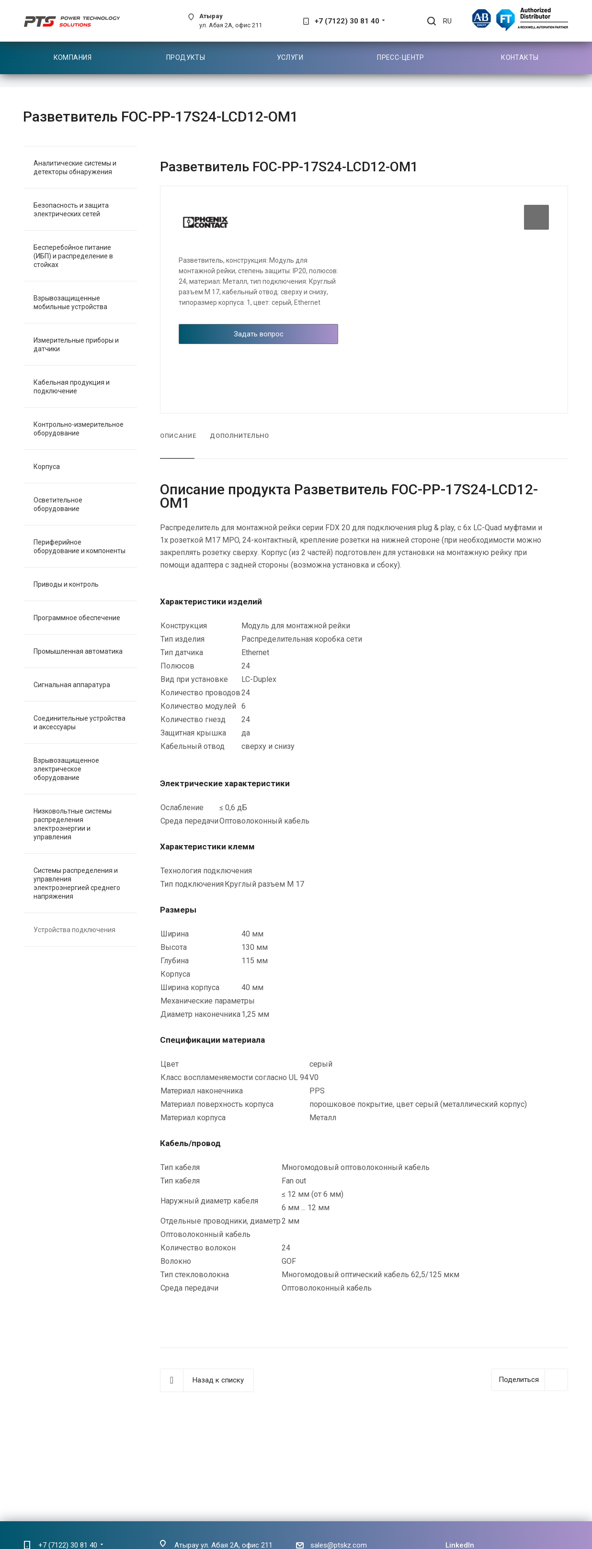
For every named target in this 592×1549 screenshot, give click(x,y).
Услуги (290, 57)
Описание (178, 435)
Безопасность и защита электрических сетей (71, 209)
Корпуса (47, 466)
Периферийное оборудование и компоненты (79, 546)
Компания (72, 57)
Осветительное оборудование (58, 504)
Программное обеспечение (77, 618)
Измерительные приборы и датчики (76, 344)
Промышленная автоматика (78, 651)
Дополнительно (239, 435)
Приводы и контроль (66, 584)
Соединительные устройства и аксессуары (79, 722)
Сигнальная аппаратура (72, 685)
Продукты (185, 57)
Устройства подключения (74, 930)
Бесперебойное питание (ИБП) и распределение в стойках (73, 256)
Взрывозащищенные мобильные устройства (70, 302)
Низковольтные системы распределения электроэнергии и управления (73, 824)
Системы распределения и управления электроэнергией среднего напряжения (77, 883)
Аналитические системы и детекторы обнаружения (75, 167)
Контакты (519, 57)
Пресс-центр (400, 57)
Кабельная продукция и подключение (72, 387)
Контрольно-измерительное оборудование (79, 429)
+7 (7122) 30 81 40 (347, 21)
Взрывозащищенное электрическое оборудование (66, 769)
